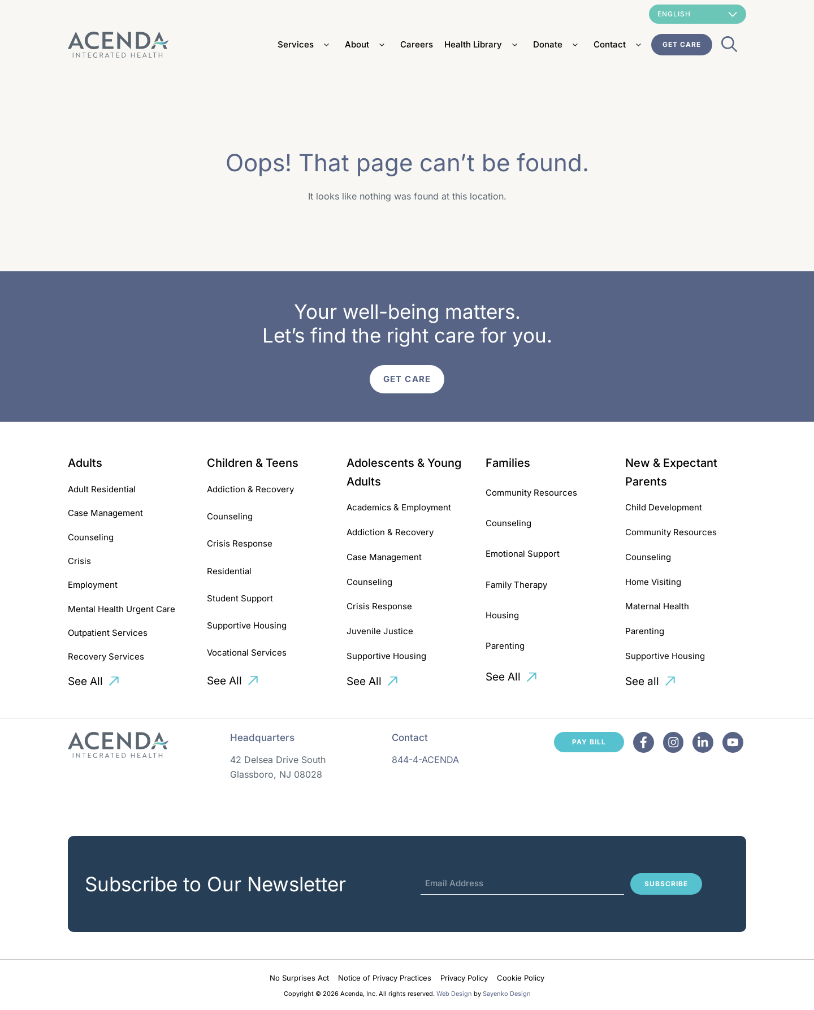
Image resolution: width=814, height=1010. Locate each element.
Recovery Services (106, 656)
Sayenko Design (507, 994)
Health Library (483, 44)
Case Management (105, 513)
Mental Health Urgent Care (121, 609)
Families (508, 463)
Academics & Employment (399, 507)
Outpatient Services (108, 632)
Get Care (682, 44)
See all (642, 681)
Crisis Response (239, 543)
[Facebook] (643, 742)
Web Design (454, 994)
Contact (620, 44)
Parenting (505, 645)
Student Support (240, 598)
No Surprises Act (299, 977)
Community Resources (531, 492)
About (367, 44)
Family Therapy (516, 584)
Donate (557, 44)
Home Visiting (653, 581)
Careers (416, 44)
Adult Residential (102, 489)
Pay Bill (589, 742)
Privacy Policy (464, 977)
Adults (85, 463)
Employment (93, 584)
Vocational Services (247, 652)
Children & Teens (252, 463)
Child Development (663, 507)
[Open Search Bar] (729, 47)
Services (306, 44)
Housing (502, 615)
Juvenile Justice (380, 631)
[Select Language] (697, 14)
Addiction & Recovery (250, 489)
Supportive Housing (247, 625)
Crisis (79, 561)
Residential (229, 571)
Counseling (91, 537)
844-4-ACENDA (425, 759)
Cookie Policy (520, 977)
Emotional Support (523, 553)
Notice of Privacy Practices (384, 977)
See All (85, 681)
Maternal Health (657, 606)
